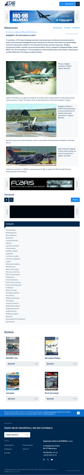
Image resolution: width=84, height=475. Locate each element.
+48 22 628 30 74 (50, 455)
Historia (8, 243)
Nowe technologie (12, 269)
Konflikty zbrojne (12, 251)
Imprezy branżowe (12, 246)
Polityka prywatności (73, 471)
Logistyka (9, 254)
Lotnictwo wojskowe (13, 259)
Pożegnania (10, 277)
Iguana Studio (15, 472)
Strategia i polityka (12, 293)
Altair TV (26, 449)
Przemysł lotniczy (12, 280)
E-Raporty (8, 449)
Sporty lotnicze (11, 290)
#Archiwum (33, 32)
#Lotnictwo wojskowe (13, 32)
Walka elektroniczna (13, 306)
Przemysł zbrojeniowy (13, 285)
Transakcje (9, 301)
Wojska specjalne (12, 314)
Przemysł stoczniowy (13, 282)
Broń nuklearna (11, 235)
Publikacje (9, 288)
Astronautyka (11, 230)
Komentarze (57, 28)
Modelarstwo (10, 267)
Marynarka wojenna (13, 264)
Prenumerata (28, 445)
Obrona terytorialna (13, 274)
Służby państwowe (12, 298)
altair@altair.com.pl (50, 452)
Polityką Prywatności (50, 412)
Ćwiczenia (9, 238)
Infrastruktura (11, 248)
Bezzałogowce (11, 233)
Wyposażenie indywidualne (15, 319)
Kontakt (67, 28)
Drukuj (75, 199)
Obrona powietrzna (13, 272)
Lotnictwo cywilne (12, 256)
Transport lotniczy (12, 303)
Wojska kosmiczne (12, 308)
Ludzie (8, 261)
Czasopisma (9, 445)
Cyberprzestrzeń (12, 240)
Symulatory (10, 295)
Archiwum (76, 28)
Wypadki (9, 316)
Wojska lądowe (11, 311)
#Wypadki (25, 32)
